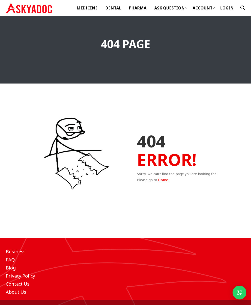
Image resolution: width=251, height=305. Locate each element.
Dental (113, 8)
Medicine (87, 8)
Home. (163, 179)
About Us (16, 292)
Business (16, 251)
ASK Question (169, 8)
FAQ (10, 260)
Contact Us (18, 284)
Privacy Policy (20, 276)
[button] (239, 292)
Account (202, 8)
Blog (11, 268)
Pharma (137, 8)
